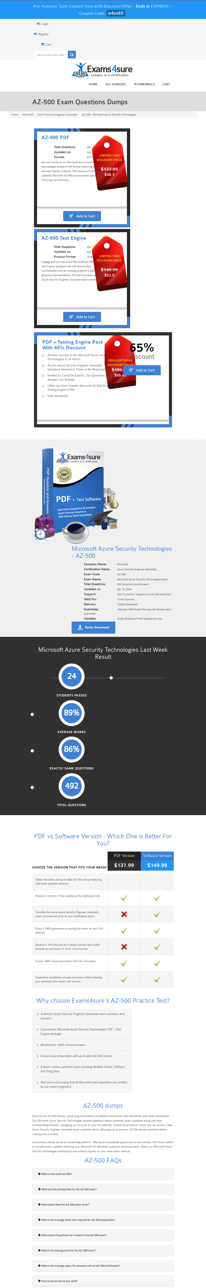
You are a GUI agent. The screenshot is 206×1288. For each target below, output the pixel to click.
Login (14, 24)
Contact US (97, 1277)
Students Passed (31, 560)
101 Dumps (55, 1249)
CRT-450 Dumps (150, 1249)
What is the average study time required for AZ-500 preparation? (48, 957)
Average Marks (79, 560)
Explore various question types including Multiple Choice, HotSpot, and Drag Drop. (56, 816)
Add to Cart (57, 251)
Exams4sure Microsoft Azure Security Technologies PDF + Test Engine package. (153, 781)
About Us (28, 1277)
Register (13, 34)
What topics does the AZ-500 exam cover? (35, 942)
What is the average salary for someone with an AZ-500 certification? (51, 1003)
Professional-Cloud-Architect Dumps (118, 1251)
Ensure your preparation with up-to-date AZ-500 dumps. (149, 796)
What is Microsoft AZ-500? (27, 911)
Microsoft (28, 117)
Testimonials (172, 85)
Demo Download (122, 494)
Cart (194, 85)
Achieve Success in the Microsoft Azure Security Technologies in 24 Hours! (63, 335)
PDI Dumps (55, 1259)
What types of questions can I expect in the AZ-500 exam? (44, 972)
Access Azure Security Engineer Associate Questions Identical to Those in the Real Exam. (63, 346)
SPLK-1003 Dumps (119, 1259)
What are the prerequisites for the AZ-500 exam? (39, 926)
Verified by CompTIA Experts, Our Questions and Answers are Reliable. (63, 357)
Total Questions (175, 560)
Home (121, 85)
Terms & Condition (72, 1277)
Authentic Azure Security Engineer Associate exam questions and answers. (56, 781)
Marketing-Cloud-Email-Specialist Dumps (183, 1253)
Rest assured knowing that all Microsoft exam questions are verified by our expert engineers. (151, 816)
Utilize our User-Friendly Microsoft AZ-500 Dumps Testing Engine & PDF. (60, 367)
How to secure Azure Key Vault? (29, 1018)
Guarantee (47, 1277)
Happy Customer (108, 1211)
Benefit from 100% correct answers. (37, 796)
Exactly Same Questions (127, 562)
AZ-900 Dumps (87, 1259)
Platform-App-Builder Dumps (23, 1261)
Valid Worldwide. (34, 376)
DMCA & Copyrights (124, 1277)
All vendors (144, 85)
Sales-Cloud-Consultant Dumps (87, 1251)
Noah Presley (108, 1203)
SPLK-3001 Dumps (151, 1259)
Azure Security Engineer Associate (57, 117)
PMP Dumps (23, 1249)
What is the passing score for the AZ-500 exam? (38, 988)
